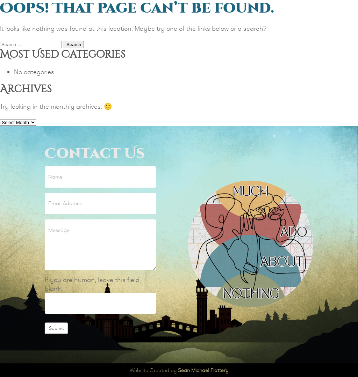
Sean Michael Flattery (203, 370)
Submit (56, 328)
